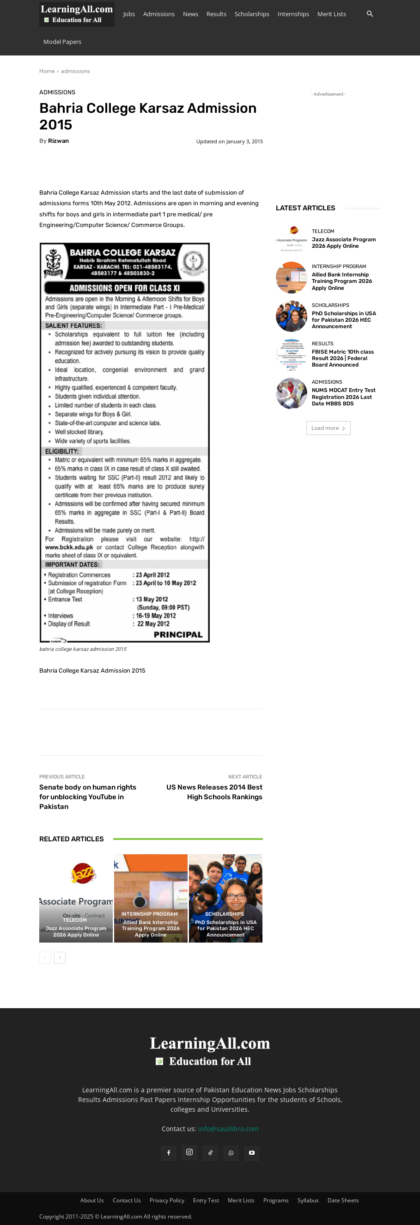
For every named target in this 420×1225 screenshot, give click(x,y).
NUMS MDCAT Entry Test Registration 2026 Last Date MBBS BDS (342, 397)
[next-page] (60, 958)
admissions (75, 71)
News (190, 14)
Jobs (129, 14)
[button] (370, 14)
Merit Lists (331, 14)
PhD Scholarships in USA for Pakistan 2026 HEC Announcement (226, 928)
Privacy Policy (167, 1200)
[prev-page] (45, 958)
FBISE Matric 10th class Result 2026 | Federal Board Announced (341, 358)
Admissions (159, 14)
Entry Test (206, 1200)
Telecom (75, 920)
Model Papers (62, 41)
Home (47, 71)
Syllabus (308, 1200)
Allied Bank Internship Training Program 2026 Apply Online (151, 928)
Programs (276, 1200)
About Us (92, 1200)
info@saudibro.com (228, 1128)
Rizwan (58, 141)
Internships (293, 14)
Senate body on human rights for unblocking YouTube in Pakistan (87, 797)
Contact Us (127, 1200)
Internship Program (150, 914)
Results (216, 14)
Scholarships (252, 14)
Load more (328, 428)
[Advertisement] (328, 145)
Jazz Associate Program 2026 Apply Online (76, 931)
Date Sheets (343, 1200)
